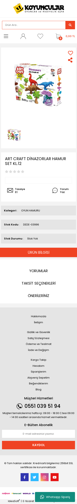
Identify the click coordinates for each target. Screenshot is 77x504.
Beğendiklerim (38, 383)
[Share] (70, 60)
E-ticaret (28, 501)
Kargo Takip (38, 360)
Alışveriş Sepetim (38, 378)
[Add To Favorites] (70, 53)
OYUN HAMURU (30, 210)
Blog (38, 389)
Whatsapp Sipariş (55, 497)
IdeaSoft (14, 501)
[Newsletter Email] (38, 434)
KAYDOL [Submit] (38, 445)
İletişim (38, 322)
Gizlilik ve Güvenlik (38, 332)
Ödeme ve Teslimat (38, 344)
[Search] (33, 25)
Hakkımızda (38, 316)
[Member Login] (23, 36)
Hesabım (38, 366)
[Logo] (38, 8)
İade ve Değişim (38, 350)
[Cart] (64, 36)
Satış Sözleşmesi (38, 338)
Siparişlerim (38, 372)
